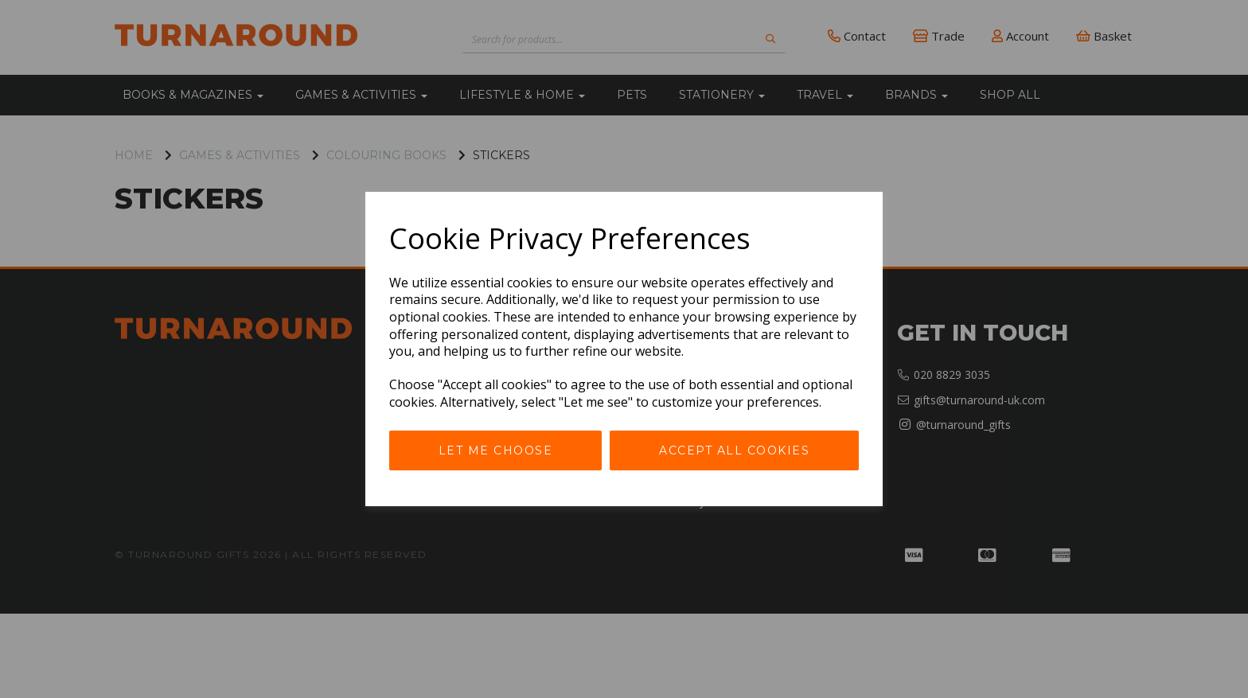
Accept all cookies (734, 450)
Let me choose (496, 450)
